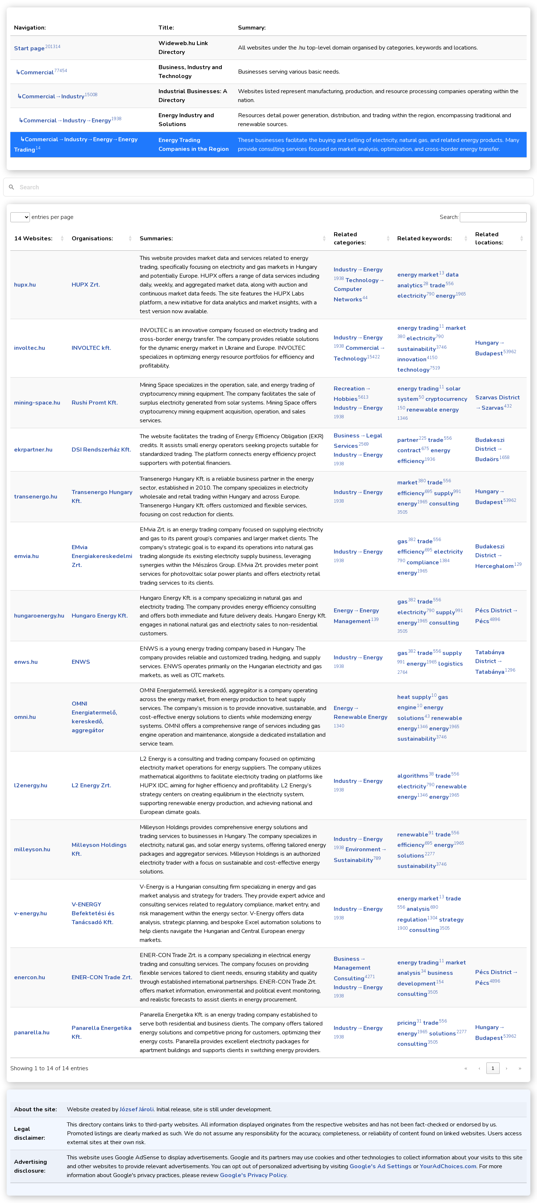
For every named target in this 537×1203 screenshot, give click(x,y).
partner (411, 440)
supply (447, 493)
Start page (37, 48)
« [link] (466, 1068)
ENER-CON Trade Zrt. (102, 977)
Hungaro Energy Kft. (100, 616)
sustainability (421, 349)
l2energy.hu (30, 785)
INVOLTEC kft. (91, 348)
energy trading (420, 328)
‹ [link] (479, 1068)
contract (413, 450)
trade (441, 285)
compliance (428, 562)
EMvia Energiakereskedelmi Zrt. (102, 556)
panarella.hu (32, 1032)
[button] (62, 238)
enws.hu (26, 662)
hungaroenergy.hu (39, 616)
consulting (429, 930)
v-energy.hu (30, 913)
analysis (422, 909)
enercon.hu (29, 977)
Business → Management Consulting (354, 968)
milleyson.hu (32, 849)
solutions (416, 856)
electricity (415, 296)
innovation (417, 359)
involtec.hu (29, 348)
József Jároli (137, 1109)
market (411, 483)
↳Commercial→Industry (56, 96)
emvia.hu (26, 556)
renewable (415, 835)
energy (451, 296)
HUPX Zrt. (86, 285)
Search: (449, 217)
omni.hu (25, 717)
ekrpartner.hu (33, 450)
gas (406, 541)
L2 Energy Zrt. (91, 785)
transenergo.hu (35, 497)
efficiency (414, 493)
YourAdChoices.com (448, 1166)
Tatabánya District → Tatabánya (495, 662)
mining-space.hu (37, 403)
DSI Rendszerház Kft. (101, 450)
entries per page (52, 217)
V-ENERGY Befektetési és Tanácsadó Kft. (93, 913)
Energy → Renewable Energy (361, 716)
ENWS (81, 662)
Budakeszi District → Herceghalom (498, 556)
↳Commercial (40, 72)
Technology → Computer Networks (359, 290)
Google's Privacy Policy (253, 1175)
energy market (420, 275)
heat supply (416, 697)
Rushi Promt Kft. (95, 403)
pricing (409, 1023)
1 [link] (493, 1068)
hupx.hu (25, 285)
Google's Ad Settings (381, 1166)
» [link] (520, 1068)
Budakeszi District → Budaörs (492, 449)
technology (418, 370)
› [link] (506, 1068)
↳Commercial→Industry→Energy (68, 120)
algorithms (415, 776)
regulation (417, 920)
